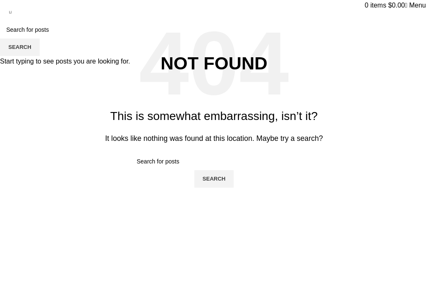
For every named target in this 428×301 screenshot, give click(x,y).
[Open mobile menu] (415, 5)
